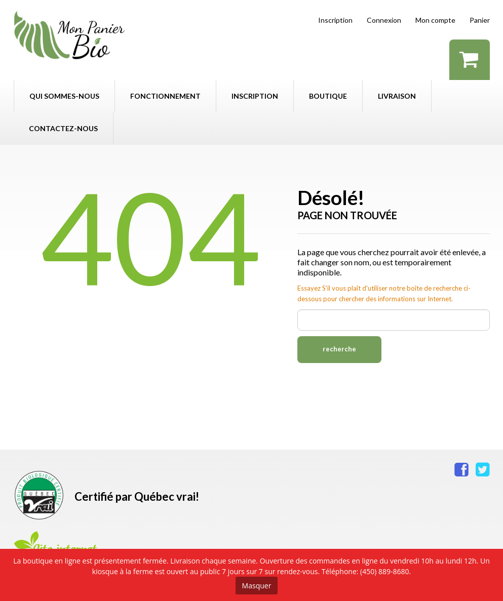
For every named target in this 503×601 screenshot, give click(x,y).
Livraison (397, 96)
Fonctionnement (165, 96)
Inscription (335, 20)
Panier (480, 20)
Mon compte (435, 20)
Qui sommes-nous (64, 96)
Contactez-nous (63, 128)
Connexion (384, 20)
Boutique (328, 96)
